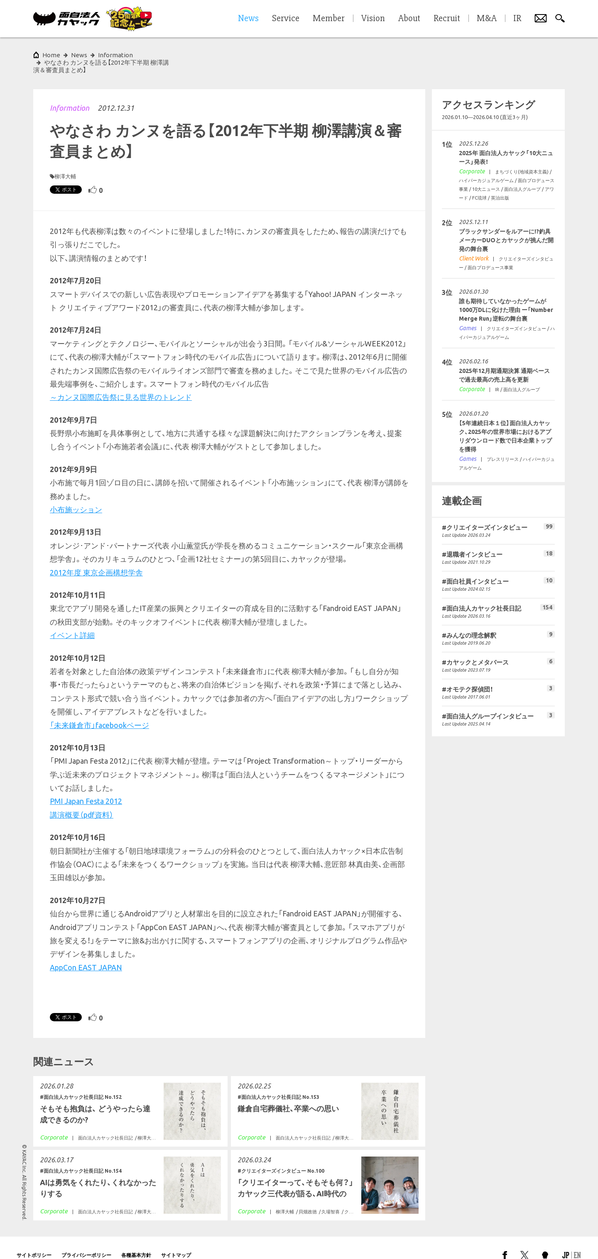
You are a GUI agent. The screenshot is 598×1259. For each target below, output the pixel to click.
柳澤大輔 (65, 161)
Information (69, 93)
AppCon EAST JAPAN (86, 952)
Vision (373, 19)
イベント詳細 (72, 620)
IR (517, 19)
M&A (487, 19)
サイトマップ (176, 1240)
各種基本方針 (136, 1240)
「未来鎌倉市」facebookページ (99, 710)
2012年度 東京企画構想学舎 (96, 557)
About (409, 19)
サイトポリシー (34, 1240)
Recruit (447, 19)
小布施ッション (76, 494)
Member (329, 19)
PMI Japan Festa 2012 (86, 786)
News (79, 54)
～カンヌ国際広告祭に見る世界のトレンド (121, 382)
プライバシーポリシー (86, 1240)
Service (285, 19)
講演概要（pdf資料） (81, 800)
